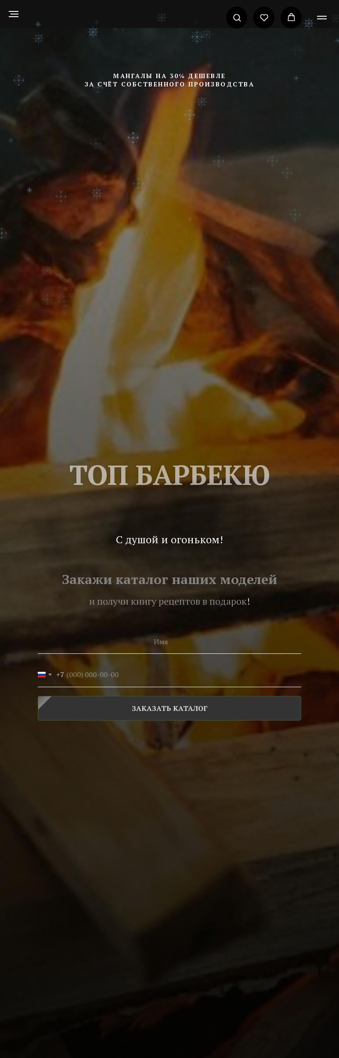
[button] (237, 17)
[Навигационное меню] (13, 14)
